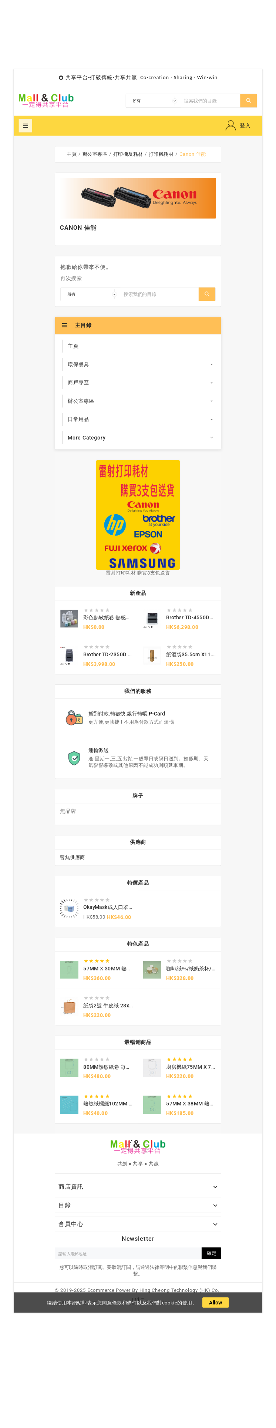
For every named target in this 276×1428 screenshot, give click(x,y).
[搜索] (210, 100)
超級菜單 (25, 125)
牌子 (137, 796)
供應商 (138, 842)
